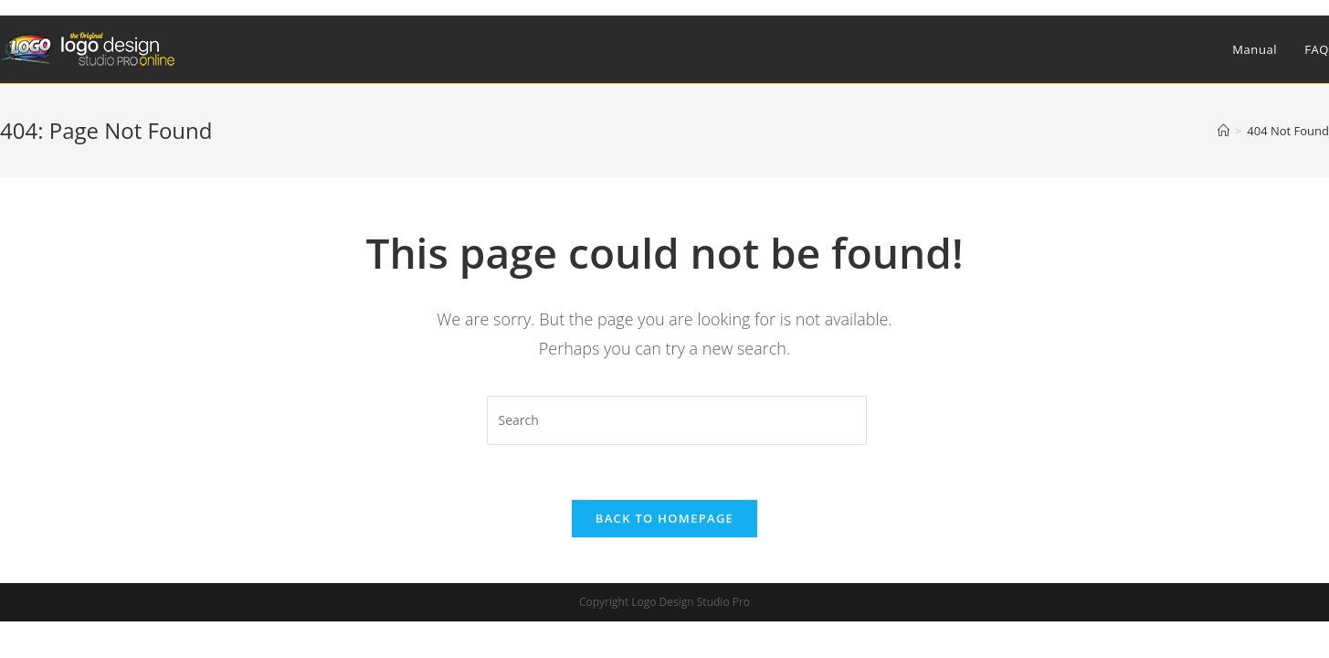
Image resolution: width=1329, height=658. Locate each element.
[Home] (1223, 130)
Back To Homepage (664, 518)
